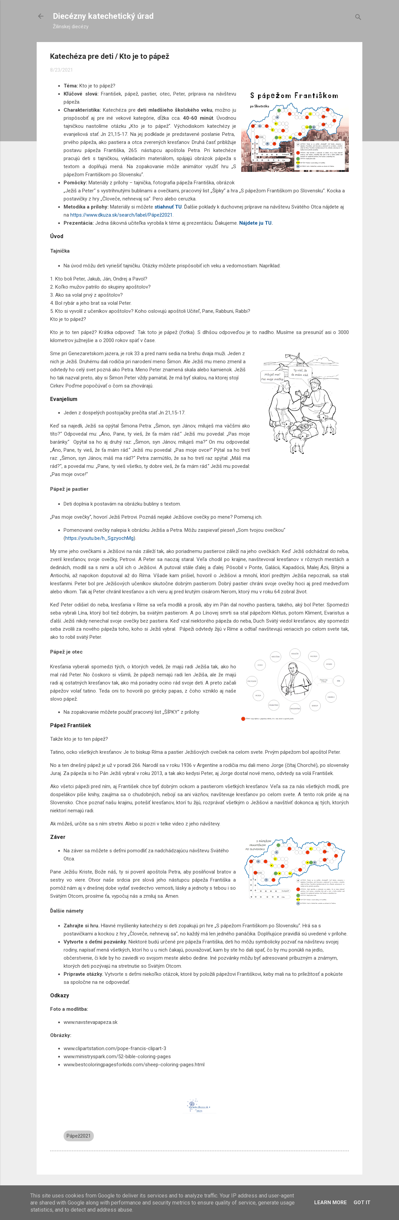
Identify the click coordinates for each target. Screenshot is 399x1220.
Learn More (330, 1202)
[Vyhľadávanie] (358, 18)
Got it (362, 1202)
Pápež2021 (79, 1136)
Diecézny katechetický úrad (103, 16)
